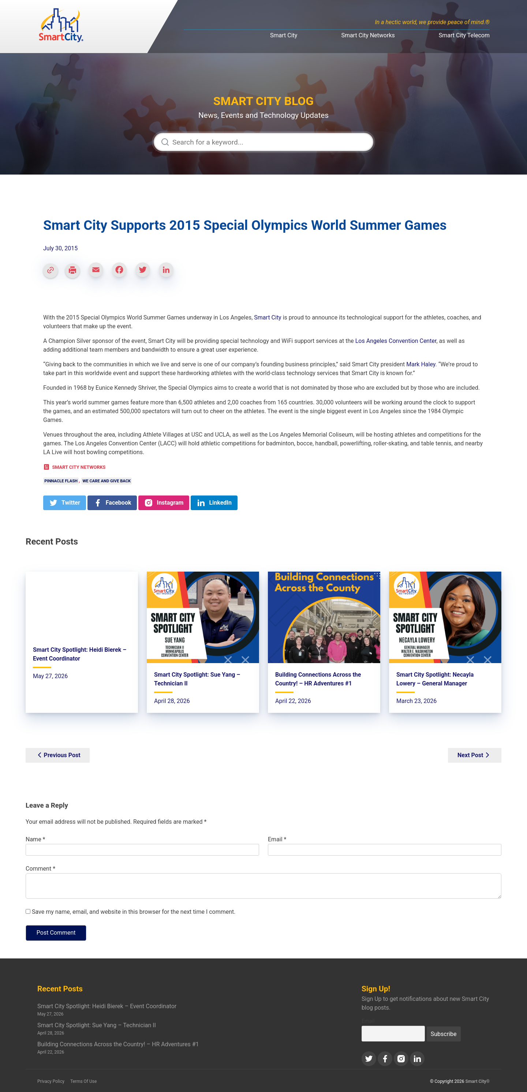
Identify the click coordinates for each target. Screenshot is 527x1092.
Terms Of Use (83, 1081)
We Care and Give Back (107, 481)
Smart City (283, 35)
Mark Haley (420, 364)
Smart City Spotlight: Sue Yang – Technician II (96, 1025)
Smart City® (478, 1081)
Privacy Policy (50, 1081)
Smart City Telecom (464, 35)
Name (35, 839)
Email (277, 839)
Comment (40, 868)
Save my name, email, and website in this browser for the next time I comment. (134, 911)
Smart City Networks (368, 35)
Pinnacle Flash (61, 481)
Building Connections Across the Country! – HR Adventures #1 (118, 1044)
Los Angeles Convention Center (396, 340)
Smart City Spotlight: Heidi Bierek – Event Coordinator (106, 1006)
